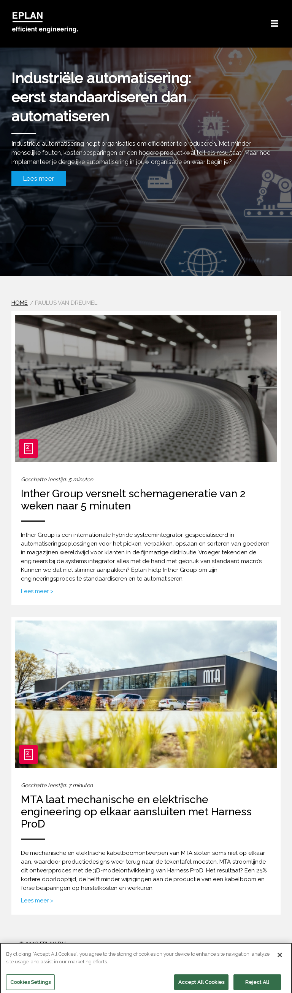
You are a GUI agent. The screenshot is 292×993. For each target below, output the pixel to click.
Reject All (257, 984)
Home (19, 302)
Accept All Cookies (201, 984)
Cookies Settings (30, 984)
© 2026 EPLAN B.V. (43, 944)
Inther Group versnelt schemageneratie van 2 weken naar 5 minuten (133, 499)
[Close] (279, 957)
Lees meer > (37, 591)
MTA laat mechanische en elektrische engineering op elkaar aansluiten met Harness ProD (136, 811)
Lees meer (38, 178)
